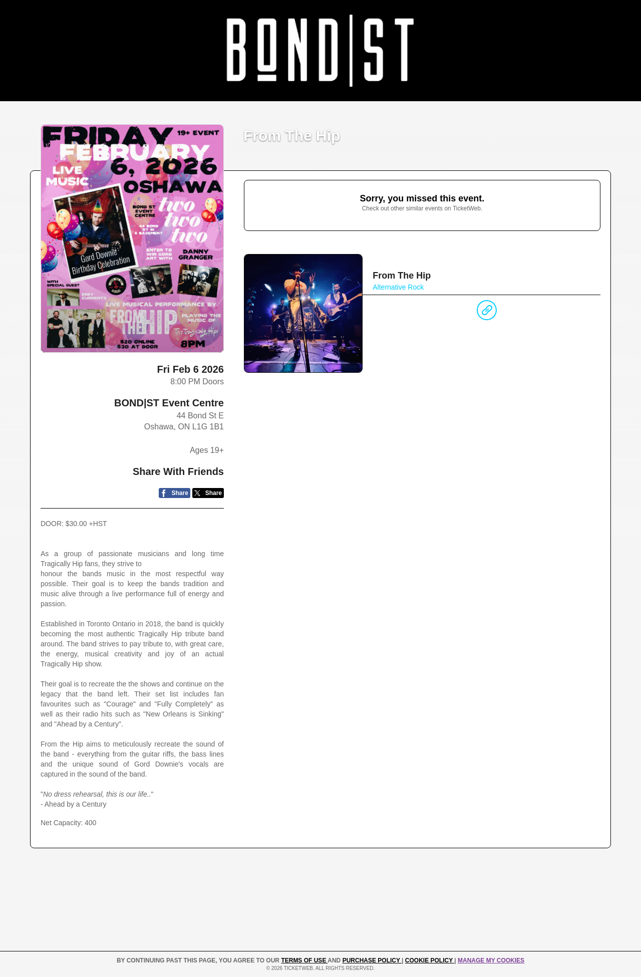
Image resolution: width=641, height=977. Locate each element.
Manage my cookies (491, 960)
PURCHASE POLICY (372, 960)
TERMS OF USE (304, 960)
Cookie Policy (429, 960)
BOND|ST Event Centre (169, 402)
